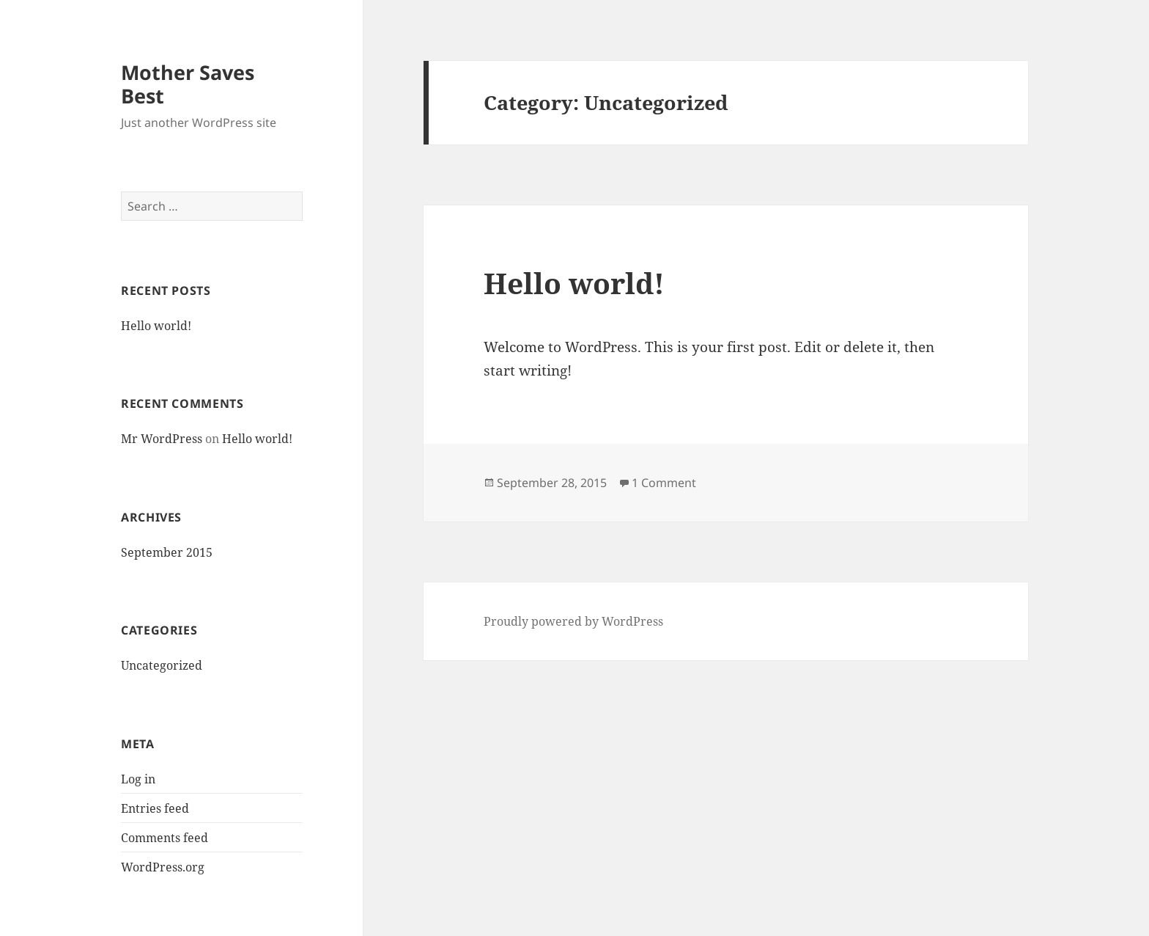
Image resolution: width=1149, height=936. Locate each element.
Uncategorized (161, 665)
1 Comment (664, 483)
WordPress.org (162, 867)
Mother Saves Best (187, 84)
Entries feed (155, 808)
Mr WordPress (161, 439)
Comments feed (164, 838)
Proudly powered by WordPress (573, 621)
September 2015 (167, 552)
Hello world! (156, 326)
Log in (138, 779)
